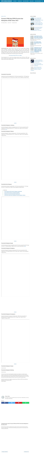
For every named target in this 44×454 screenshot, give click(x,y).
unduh (15, 123)
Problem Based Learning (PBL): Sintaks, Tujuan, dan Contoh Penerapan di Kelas (38, 37)
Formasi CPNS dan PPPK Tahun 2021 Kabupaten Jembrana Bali (13, 191)
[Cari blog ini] (42, 1)
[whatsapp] (25, 403)
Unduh (15, 241)
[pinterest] (18, 403)
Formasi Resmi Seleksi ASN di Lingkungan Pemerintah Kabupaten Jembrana (14, 195)
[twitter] (11, 403)
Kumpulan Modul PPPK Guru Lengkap (16, 55)
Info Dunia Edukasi (6, 1)
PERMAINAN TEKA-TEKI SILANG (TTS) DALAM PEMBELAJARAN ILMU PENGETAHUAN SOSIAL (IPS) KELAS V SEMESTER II (36, 49)
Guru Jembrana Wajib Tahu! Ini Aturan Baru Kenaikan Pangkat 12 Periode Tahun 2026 (38, 61)
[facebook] (4, 403)
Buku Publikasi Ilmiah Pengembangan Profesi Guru (37, 43)
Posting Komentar (14, 22)
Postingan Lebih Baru (5, 451)
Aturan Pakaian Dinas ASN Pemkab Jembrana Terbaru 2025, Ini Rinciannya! (38, 64)
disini (6, 129)
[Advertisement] (22, 9)
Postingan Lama (26, 451)
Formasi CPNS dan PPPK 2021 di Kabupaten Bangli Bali (12, 192)
